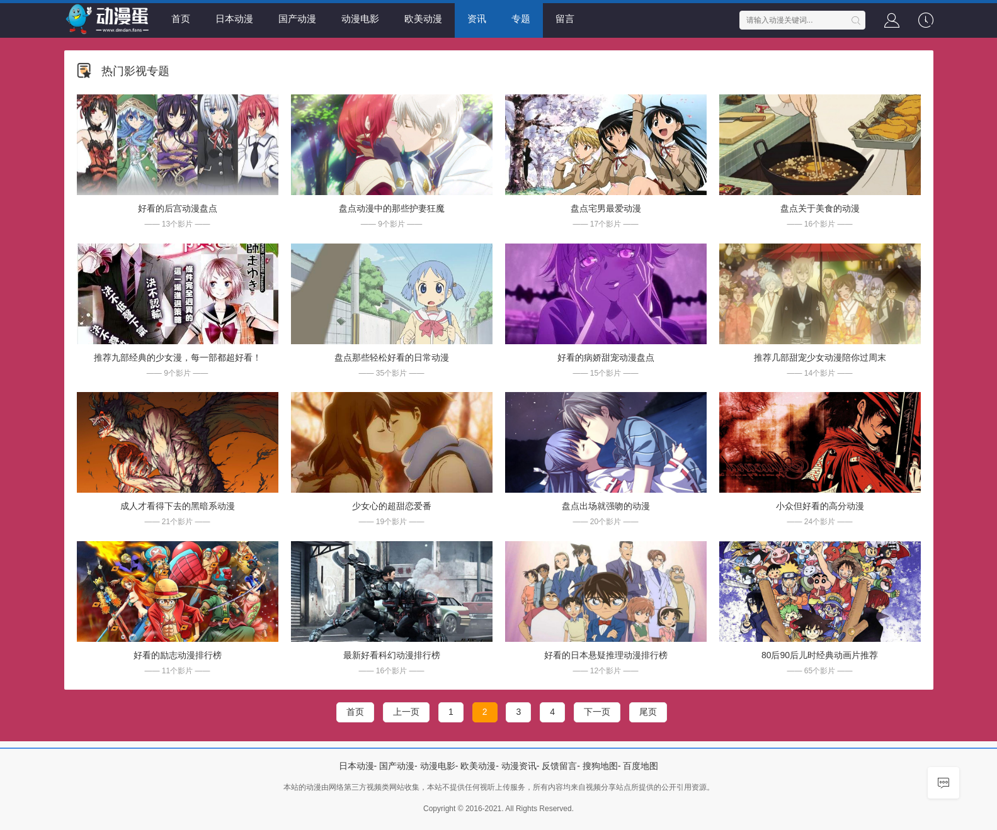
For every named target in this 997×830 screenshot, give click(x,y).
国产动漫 (297, 18)
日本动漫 (234, 18)
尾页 (648, 712)
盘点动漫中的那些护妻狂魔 (392, 208)
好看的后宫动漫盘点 (177, 208)
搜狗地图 (600, 766)
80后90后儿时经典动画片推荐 (819, 655)
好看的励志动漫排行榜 (178, 655)
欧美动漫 (423, 18)
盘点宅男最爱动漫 (606, 208)
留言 (564, 18)
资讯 (476, 18)
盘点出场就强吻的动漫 (606, 506)
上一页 (406, 712)
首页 (180, 18)
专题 (520, 18)
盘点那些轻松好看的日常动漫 (391, 357)
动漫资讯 (519, 766)
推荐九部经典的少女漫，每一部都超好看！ (177, 357)
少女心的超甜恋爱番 (391, 506)
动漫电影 (360, 18)
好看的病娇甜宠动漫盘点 (605, 357)
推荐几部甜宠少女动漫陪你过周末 (820, 357)
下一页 (597, 712)
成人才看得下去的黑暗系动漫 (177, 506)
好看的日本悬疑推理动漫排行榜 (606, 655)
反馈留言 (559, 766)
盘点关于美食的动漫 (820, 208)
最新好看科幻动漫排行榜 (391, 655)
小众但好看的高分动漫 (820, 506)
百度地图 (640, 766)
